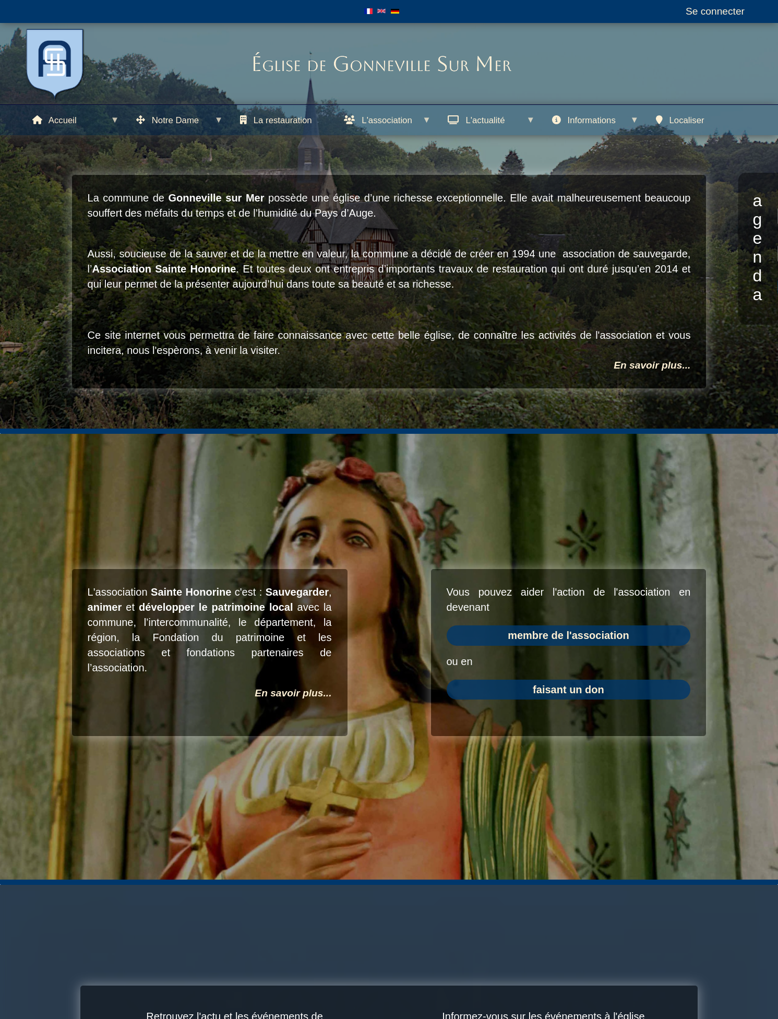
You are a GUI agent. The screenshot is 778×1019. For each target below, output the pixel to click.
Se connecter (715, 11)
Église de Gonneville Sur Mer (381, 64)
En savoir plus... (652, 365)
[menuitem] (77, 120)
